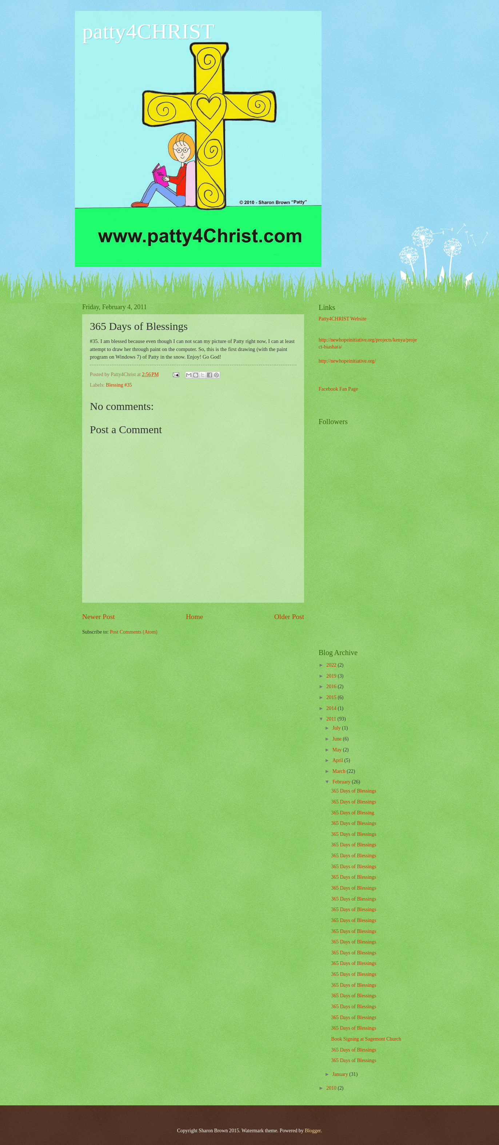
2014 (332, 708)
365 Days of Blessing (352, 812)
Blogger (313, 1130)
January (340, 1074)
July (337, 728)
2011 (332, 719)
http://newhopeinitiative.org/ (347, 361)
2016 (332, 686)
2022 (332, 665)
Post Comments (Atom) (133, 632)
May (337, 750)
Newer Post (98, 617)
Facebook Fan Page (338, 389)
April (338, 760)
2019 (332, 676)
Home (194, 617)
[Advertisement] (395, 527)
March (339, 771)
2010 (332, 1088)
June (337, 739)
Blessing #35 (119, 385)
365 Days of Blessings (353, 791)
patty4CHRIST (148, 31)
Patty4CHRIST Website (342, 319)
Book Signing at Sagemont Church (366, 1039)
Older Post (289, 617)
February (342, 782)
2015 (332, 697)
